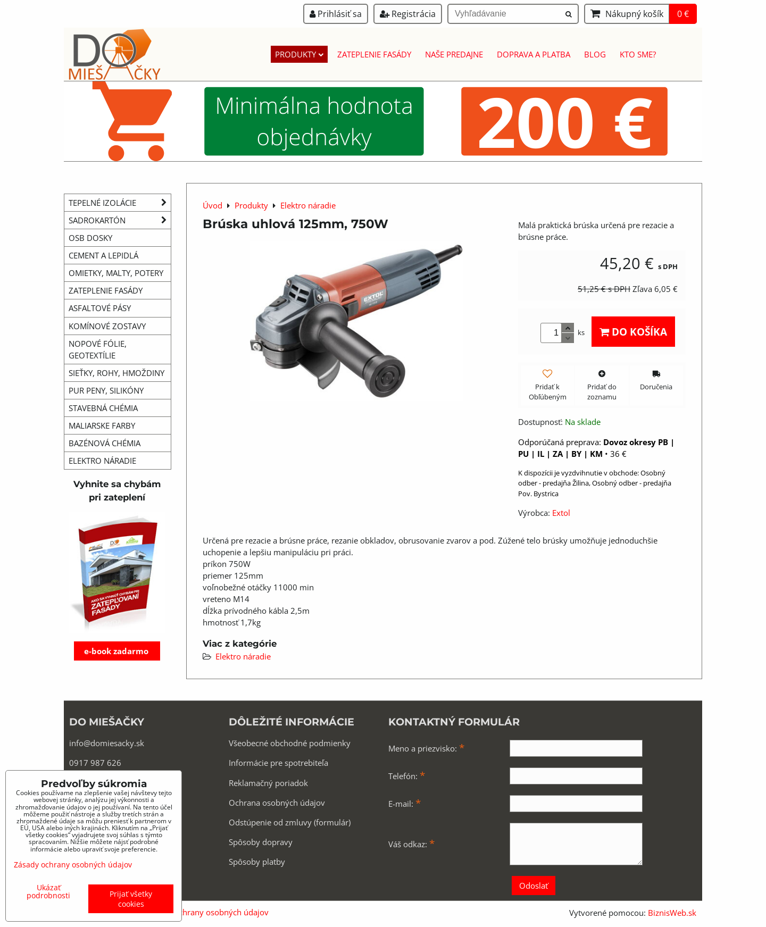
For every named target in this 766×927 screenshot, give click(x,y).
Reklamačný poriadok (268, 783)
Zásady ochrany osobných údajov (207, 912)
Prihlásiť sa (336, 14)
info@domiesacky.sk (106, 743)
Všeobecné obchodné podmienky (290, 743)
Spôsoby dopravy (261, 842)
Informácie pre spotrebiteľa (278, 762)
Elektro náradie (243, 656)
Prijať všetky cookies (131, 899)
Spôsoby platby (257, 861)
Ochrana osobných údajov (277, 802)
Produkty (299, 54)
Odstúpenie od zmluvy (270, 822)
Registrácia (408, 14)
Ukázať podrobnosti (48, 891)
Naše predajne (454, 54)
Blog (595, 54)
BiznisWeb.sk (672, 912)
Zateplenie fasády (374, 54)
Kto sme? (638, 54)
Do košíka (633, 331)
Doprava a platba (533, 54)
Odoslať (533, 885)
